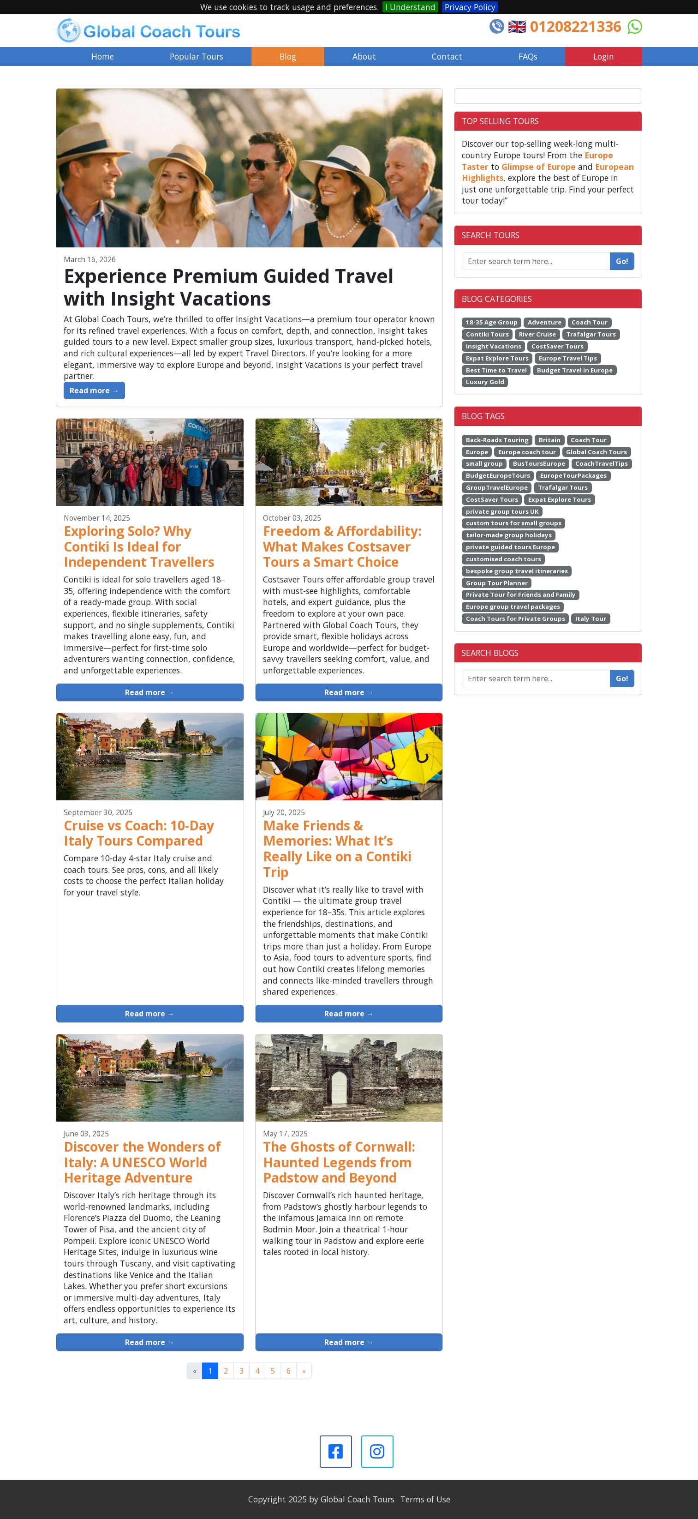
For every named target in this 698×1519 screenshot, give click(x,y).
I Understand (410, 6)
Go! (622, 261)
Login (603, 56)
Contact (447, 56)
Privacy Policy (470, 6)
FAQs (528, 56)
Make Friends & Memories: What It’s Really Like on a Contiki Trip (337, 849)
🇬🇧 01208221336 (564, 26)
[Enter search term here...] (536, 678)
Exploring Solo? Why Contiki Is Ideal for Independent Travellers (139, 546)
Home (102, 56)
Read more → (94, 390)
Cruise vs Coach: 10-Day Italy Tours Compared (139, 833)
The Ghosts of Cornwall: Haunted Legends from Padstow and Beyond (339, 1162)
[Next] (304, 1371)
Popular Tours (196, 56)
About (364, 56)
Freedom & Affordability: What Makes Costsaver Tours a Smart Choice (342, 546)
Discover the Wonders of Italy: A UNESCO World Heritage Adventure (142, 1162)
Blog (288, 56)
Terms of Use (425, 1499)
